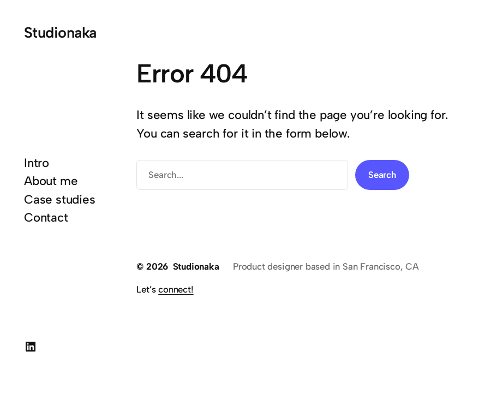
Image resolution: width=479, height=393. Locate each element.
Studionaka (60, 32)
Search (382, 174)
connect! (176, 289)
